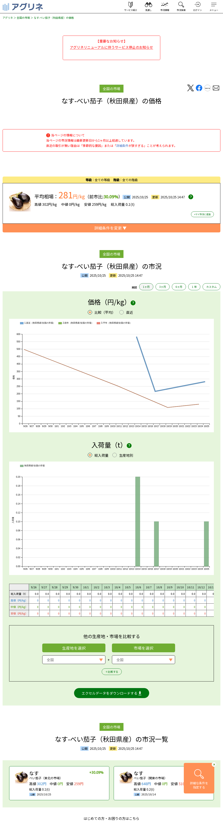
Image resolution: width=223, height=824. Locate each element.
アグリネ (8, 17)
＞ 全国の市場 (21, 17)
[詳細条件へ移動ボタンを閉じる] (214, 764)
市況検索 (181, 10)
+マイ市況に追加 (202, 214)
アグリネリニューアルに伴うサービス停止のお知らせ (111, 47)
